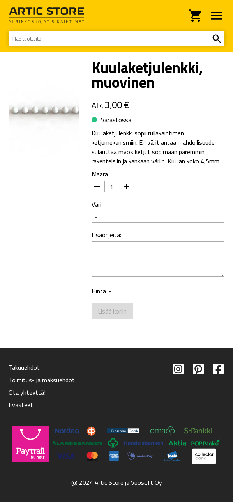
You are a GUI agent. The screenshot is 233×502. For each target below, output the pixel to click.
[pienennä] (97, 186)
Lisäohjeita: (106, 234)
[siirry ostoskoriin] (195, 15)
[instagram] (178, 386)
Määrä (100, 174)
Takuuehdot (24, 367)
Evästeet (21, 405)
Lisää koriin (112, 317)
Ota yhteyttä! (27, 392)
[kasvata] (126, 186)
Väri (96, 204)
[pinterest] (198, 386)
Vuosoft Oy (146, 482)
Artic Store (109, 482)
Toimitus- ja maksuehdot (42, 380)
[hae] (216, 38)
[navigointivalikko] (216, 15)
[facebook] (218, 386)
